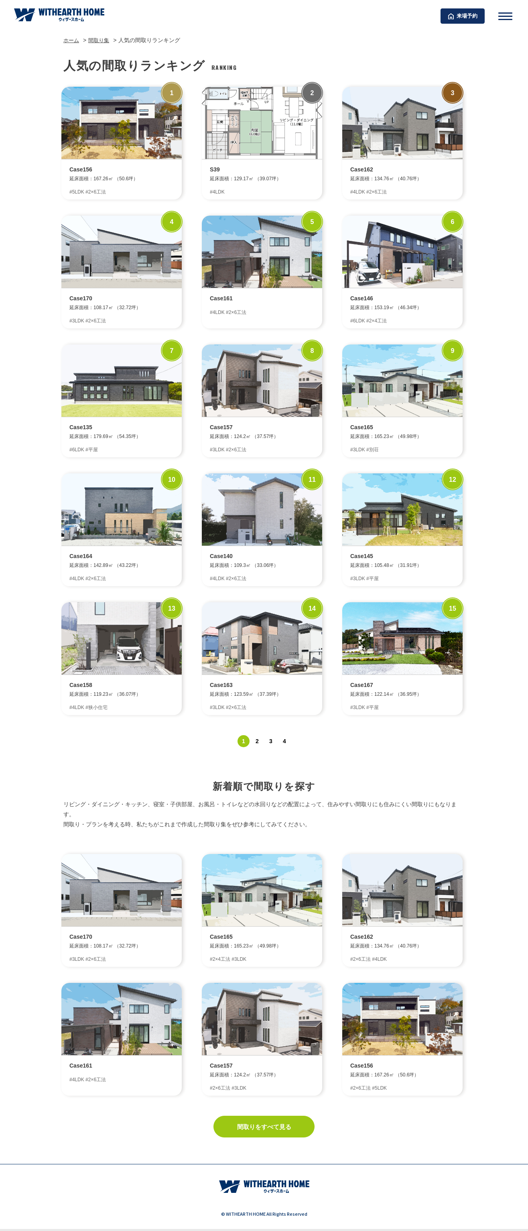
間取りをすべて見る (264, 1128)
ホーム (71, 40)
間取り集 (100, 40)
